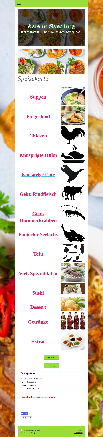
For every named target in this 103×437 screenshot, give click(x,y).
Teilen (24, 413)
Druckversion (27, 430)
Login (80, 430)
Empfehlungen (51, 366)
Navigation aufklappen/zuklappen (51, 4)
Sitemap (38, 430)
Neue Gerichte (51, 357)
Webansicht (78, 433)
